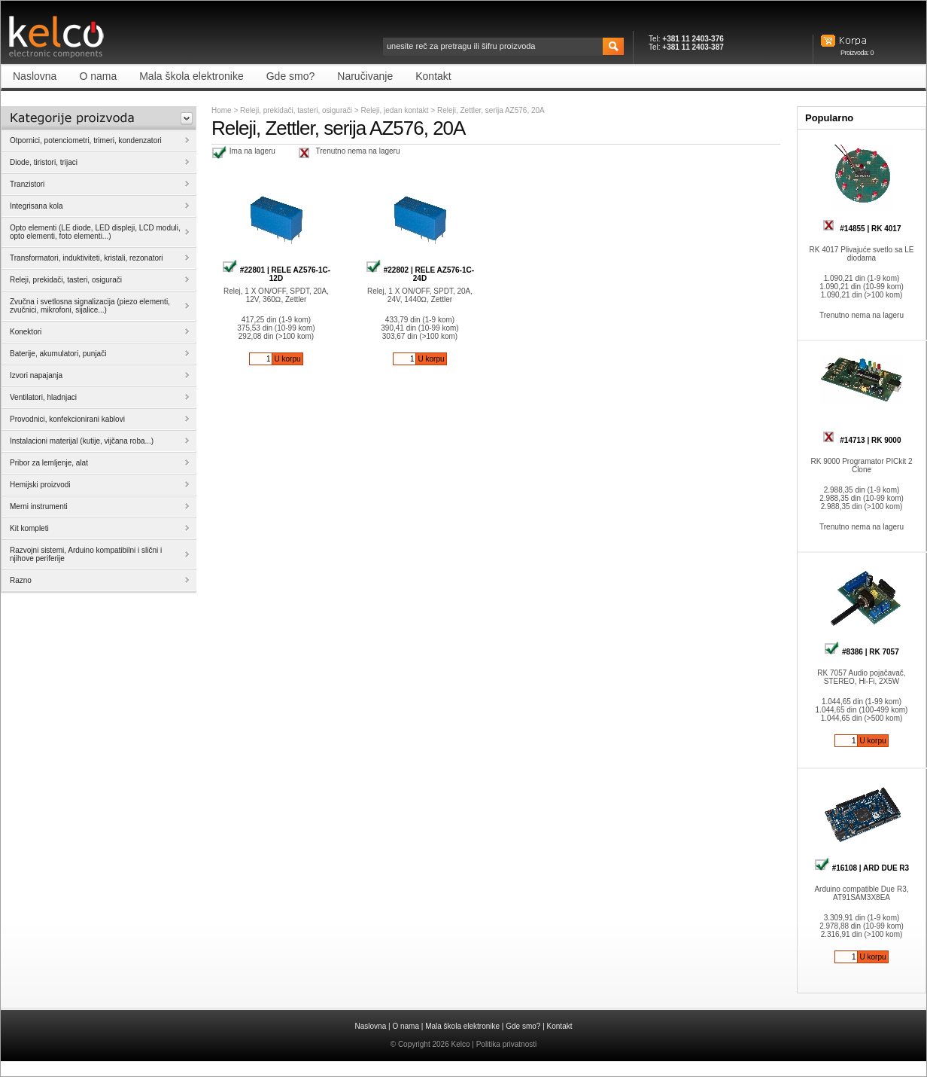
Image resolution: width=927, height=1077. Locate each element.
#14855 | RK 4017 (861, 228)
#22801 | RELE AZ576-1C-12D (276, 274)
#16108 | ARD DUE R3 (861, 868)
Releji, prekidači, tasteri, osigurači (296, 110)
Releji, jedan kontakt (395, 110)
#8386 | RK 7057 (861, 652)
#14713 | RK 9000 (861, 440)
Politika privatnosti (506, 1044)
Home (221, 110)
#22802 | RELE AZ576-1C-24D (420, 274)
